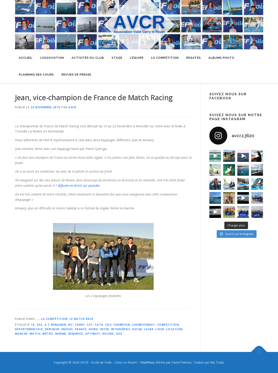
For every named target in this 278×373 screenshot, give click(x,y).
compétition (168, 325)
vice (119, 334)
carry (80, 325)
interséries (120, 329)
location (174, 329)
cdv (108, 325)
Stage (117, 57)
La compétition (165, 57)
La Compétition (54, 319)
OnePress (147, 362)
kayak (137, 329)
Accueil (25, 57)
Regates (193, 57)
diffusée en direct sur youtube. (79, 185)
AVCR (72, 107)
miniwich (75, 334)
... (37, 319)
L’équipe (137, 57)
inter (104, 329)
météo (47, 334)
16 (33, 325)
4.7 (47, 325)
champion (121, 325)
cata (99, 325)
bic (70, 325)
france (81, 329)
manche (21, 334)
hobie (93, 329)
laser (149, 329)
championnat (143, 325)
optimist (92, 334)
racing (108, 334)
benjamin (58, 325)
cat (90, 325)
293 (39, 325)
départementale (29, 329)
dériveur (52, 329)
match (35, 334)
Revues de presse (76, 74)
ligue (159, 329)
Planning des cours (36, 74)
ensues (67, 329)
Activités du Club (88, 57)
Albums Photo (221, 57)
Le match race (81, 319)
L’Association (52, 57)
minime (60, 334)
